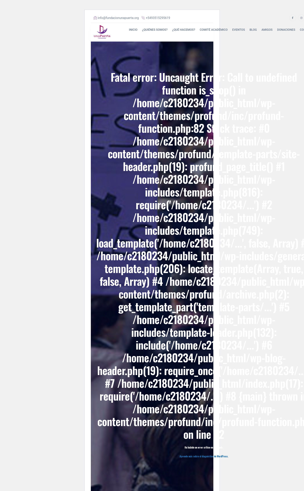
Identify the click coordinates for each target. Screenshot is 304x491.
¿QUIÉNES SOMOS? (155, 29)
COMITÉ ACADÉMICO (213, 29)
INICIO (133, 29)
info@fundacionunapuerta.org (116, 18)
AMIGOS (266, 29)
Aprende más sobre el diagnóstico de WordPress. (204, 456)
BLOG (253, 29)
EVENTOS (238, 29)
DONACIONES (286, 29)
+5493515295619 (156, 18)
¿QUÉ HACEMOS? (183, 29)
